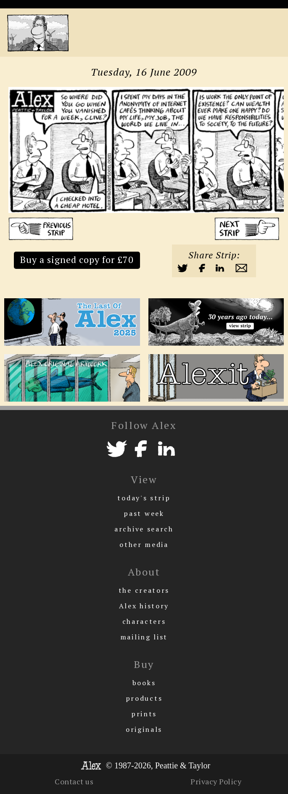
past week (144, 513)
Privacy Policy (215, 781)
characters (144, 621)
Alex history (144, 605)
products (144, 698)
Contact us (74, 781)
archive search (144, 529)
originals (144, 729)
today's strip (143, 497)
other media (144, 544)
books (144, 682)
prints (144, 713)
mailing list (144, 637)
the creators (144, 590)
